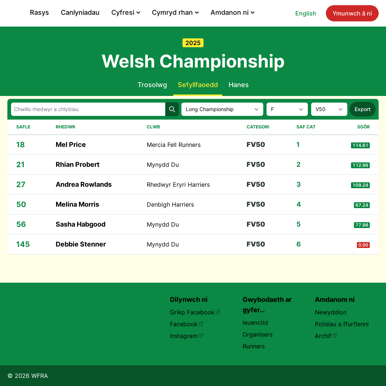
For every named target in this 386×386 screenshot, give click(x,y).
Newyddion (331, 312)
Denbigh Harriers (170, 220)
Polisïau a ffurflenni (342, 324)
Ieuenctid (255, 322)
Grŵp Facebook (195, 312)
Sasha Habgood (80, 240)
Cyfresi (238, 12)
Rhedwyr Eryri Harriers (178, 200)
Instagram (187, 336)
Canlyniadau (192, 12)
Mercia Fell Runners (174, 161)
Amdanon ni (345, 12)
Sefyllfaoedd (198, 101)
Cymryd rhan (287, 12)
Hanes (239, 101)
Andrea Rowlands (84, 200)
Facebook (187, 324)
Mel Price (71, 161)
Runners (254, 346)
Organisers (257, 334)
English (24, 30)
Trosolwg (152, 101)
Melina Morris (77, 220)
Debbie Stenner (81, 260)
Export (363, 125)
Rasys (151, 12)
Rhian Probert (78, 181)
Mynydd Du (163, 181)
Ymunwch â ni (71, 30)
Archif (326, 336)
